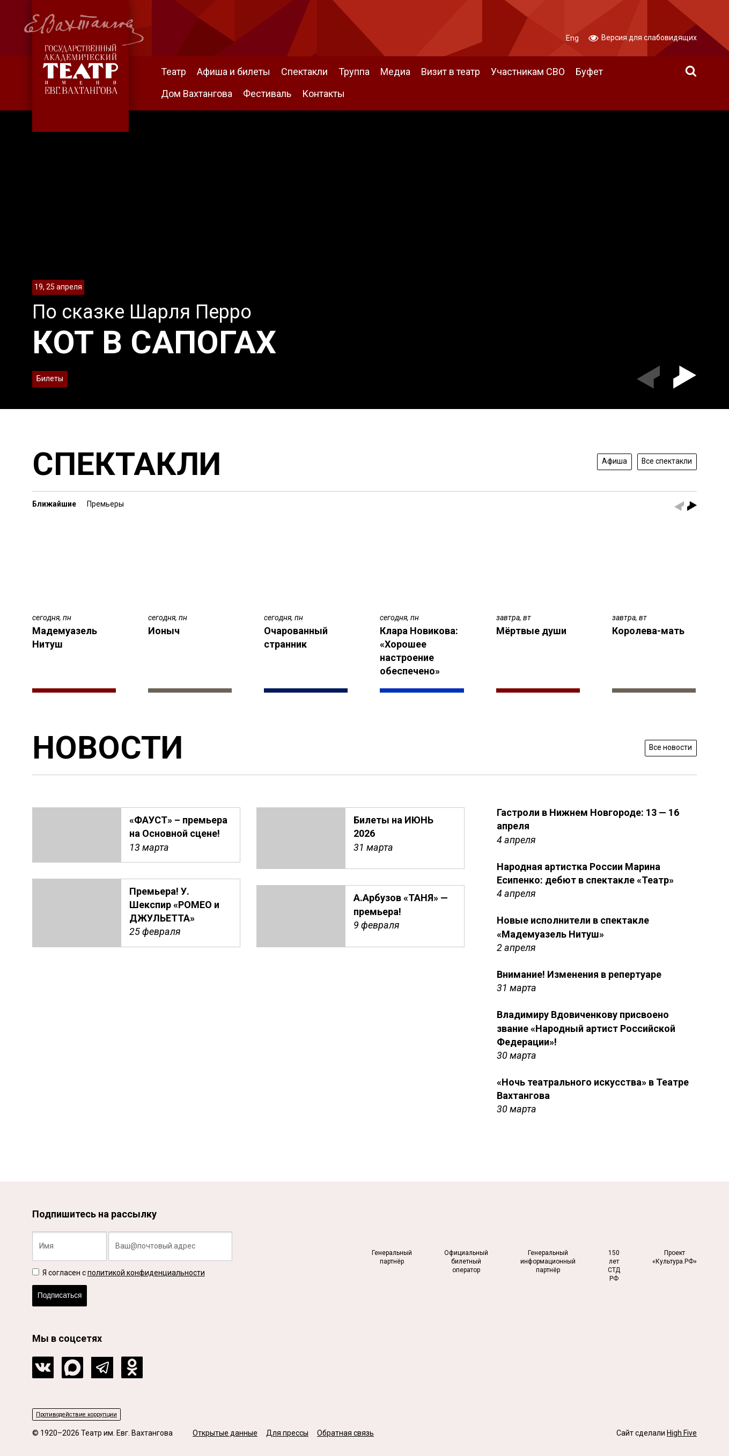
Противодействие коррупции (89, 1412)
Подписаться (68, 1288)
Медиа (395, 71)
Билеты (54, 376)
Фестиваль (267, 93)
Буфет (589, 71)
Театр (173, 71)
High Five (682, 1433)
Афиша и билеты (233, 71)
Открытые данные (225, 1433)
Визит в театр (450, 71)
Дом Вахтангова (196, 93)
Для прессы (287, 1433)
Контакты (323, 93)
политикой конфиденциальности (146, 1261)
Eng (572, 38)
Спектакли (304, 71)
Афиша (594, 460)
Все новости (663, 747)
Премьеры (105, 504)
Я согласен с (118, 1261)
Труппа (354, 71)
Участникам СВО (528, 71)
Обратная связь (345, 1433)
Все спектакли (659, 460)
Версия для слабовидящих (642, 37)
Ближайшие (54, 504)
